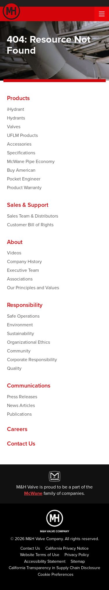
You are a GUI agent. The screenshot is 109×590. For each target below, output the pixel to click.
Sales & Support (27, 205)
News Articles (21, 405)
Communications (28, 386)
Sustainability (20, 333)
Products (18, 98)
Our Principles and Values (33, 287)
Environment (20, 324)
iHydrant (15, 109)
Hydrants (16, 118)
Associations (20, 279)
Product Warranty (24, 187)
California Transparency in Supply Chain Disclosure (54, 568)
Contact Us (21, 444)
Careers (17, 429)
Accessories (19, 144)
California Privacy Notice (67, 548)
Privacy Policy (77, 555)
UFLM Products (22, 135)
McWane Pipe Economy (31, 161)
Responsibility (24, 305)
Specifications (21, 152)
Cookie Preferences (56, 574)
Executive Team (23, 270)
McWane (33, 493)
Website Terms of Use (39, 555)
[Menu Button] (101, 14)
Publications (19, 414)
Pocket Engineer (23, 178)
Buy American (21, 170)
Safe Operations (23, 316)
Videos (14, 252)
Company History (24, 261)
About (14, 242)
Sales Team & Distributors (32, 216)
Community (19, 351)
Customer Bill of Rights (30, 224)
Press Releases (22, 396)
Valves (13, 126)
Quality (14, 368)
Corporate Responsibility (32, 359)
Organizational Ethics (28, 342)
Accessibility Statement (44, 561)
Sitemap (78, 561)
